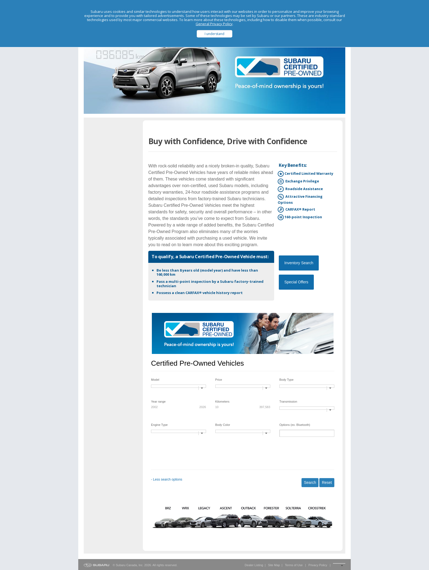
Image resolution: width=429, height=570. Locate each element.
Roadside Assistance (300, 189)
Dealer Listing (254, 565)
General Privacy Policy (214, 23)
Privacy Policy (317, 565)
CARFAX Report (296, 210)
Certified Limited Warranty (305, 174)
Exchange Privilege (298, 181)
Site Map (274, 565)
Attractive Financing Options (300, 199)
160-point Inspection (300, 217)
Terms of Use (294, 565)
